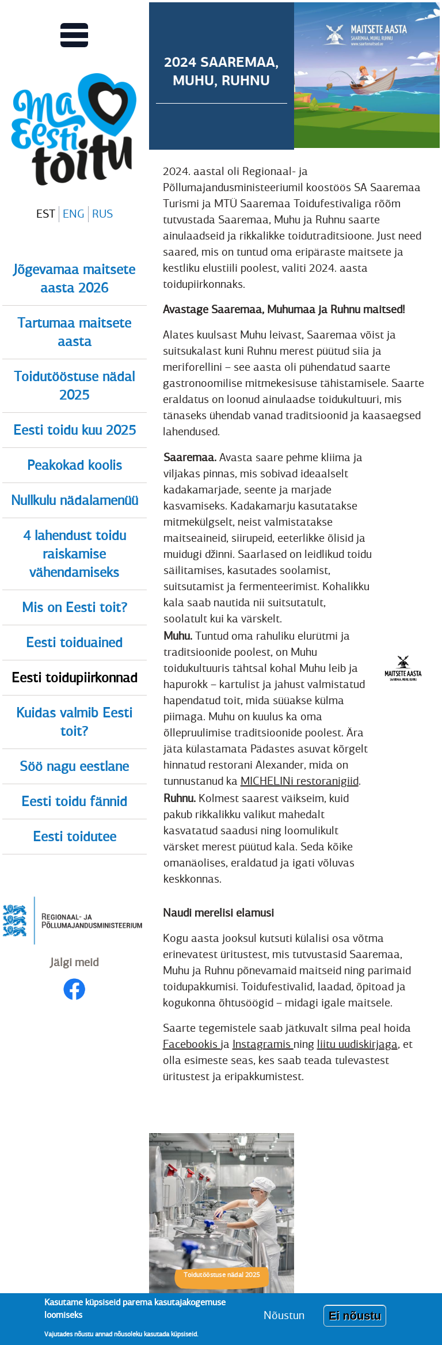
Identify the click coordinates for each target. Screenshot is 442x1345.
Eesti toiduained (74, 642)
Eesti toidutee (74, 836)
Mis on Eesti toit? (74, 607)
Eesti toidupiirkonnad (75, 677)
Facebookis (191, 1044)
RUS (102, 214)
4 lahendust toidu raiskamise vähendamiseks (74, 554)
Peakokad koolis (74, 465)
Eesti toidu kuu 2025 (74, 430)
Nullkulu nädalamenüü (74, 500)
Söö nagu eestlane (74, 766)
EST (45, 214)
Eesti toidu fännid (74, 801)
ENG (74, 214)
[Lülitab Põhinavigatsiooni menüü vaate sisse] (74, 35)
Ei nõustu (355, 1320)
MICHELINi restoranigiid (300, 781)
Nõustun (284, 1320)
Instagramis (263, 1044)
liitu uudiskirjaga (357, 1044)
